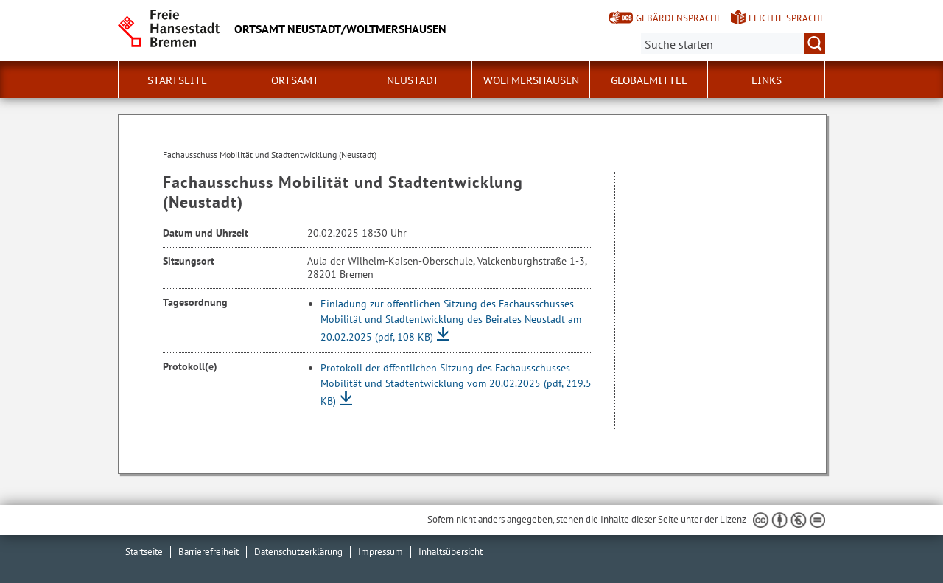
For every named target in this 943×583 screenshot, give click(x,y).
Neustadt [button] (413, 80)
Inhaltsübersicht (450, 551)
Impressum (380, 551)
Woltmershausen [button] (531, 80)
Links (766, 80)
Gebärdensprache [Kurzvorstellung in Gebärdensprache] (679, 18)
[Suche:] (733, 43)
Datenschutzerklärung (298, 551)
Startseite (177, 80)
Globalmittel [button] (649, 80)
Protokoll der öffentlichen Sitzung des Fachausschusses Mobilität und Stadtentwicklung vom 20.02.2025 (456, 384)
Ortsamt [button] (295, 80)
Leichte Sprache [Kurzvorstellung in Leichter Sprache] (787, 18)
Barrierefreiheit (208, 551)
